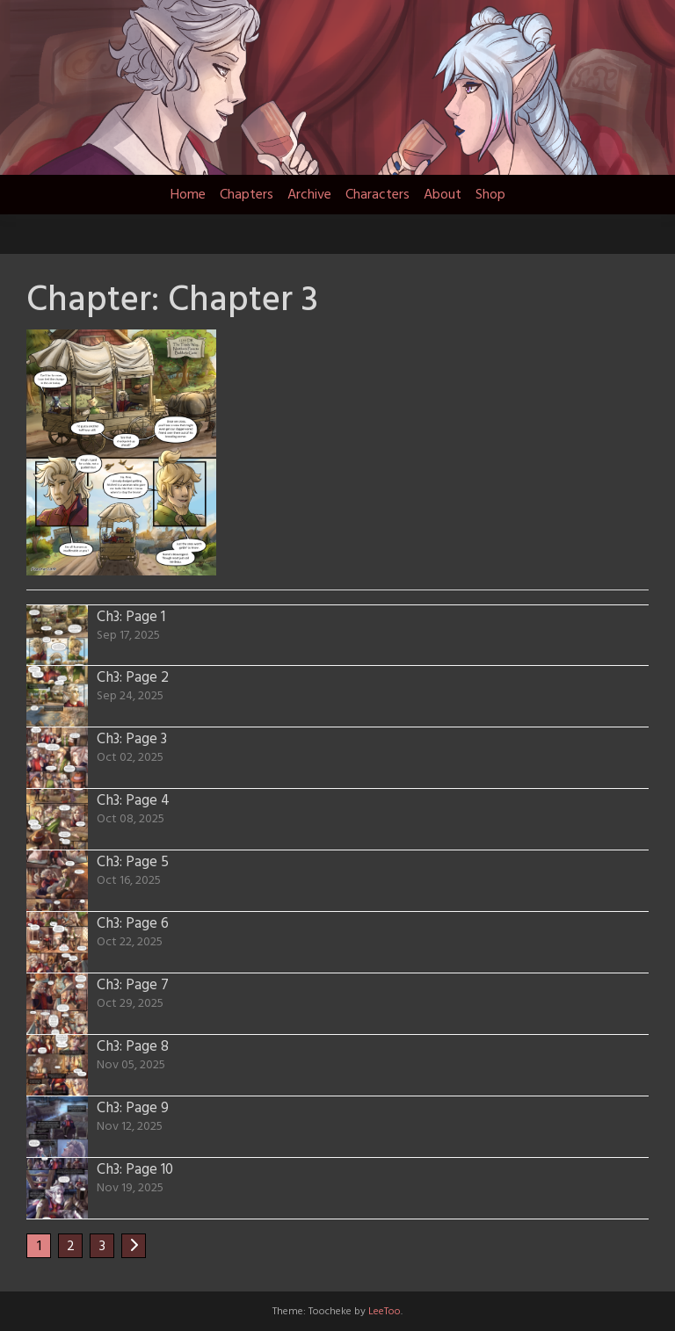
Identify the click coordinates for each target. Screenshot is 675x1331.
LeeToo (384, 1311)
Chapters (246, 195)
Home (188, 195)
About (442, 195)
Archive (309, 195)
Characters (377, 195)
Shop (490, 195)
